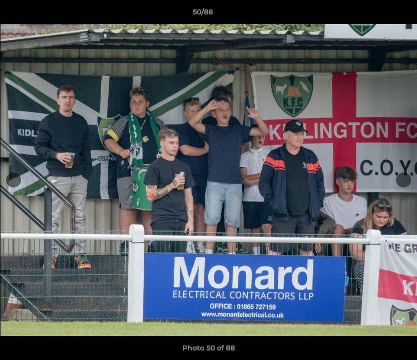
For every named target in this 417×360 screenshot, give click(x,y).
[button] (375, 14)
